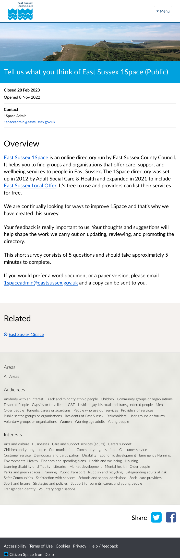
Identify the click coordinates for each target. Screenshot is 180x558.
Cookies (63, 545)
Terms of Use (41, 545)
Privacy (79, 545)
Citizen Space (21, 554)
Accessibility (15, 545)
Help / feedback (103, 545)
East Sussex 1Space (24, 334)
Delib (49, 554)
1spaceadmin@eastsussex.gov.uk (29, 122)
